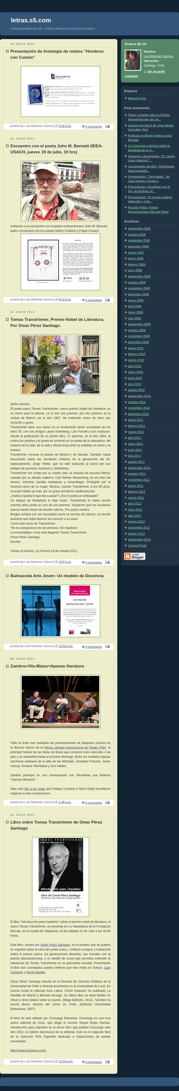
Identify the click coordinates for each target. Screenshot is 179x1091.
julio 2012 (134, 515)
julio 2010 (134, 384)
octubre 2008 (137, 282)
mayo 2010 (135, 372)
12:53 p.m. (66, 646)
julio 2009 (134, 318)
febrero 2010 (136, 354)
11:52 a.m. (66, 1061)
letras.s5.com (137, 98)
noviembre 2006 (139, 240)
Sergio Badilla (35, 972)
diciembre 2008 (138, 294)
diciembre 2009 (138, 342)
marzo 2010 (136, 360)
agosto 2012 (136, 521)
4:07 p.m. (65, 562)
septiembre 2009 (139, 324)
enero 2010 (135, 348)
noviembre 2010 (139, 408)
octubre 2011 (137, 473)
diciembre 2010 (138, 414)
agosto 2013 (136, 533)
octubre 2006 (137, 234)
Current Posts (137, 545)
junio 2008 (135, 270)
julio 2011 (134, 456)
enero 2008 (135, 258)
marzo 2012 (136, 498)
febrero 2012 (136, 491)
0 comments (93, 126)
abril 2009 (134, 306)
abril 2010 (134, 366)
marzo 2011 (136, 432)
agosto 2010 (136, 390)
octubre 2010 (137, 402)
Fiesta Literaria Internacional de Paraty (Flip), (75, 747)
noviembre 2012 (139, 527)
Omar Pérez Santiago (55, 945)
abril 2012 (134, 503)
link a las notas (34, 789)
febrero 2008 (136, 264)
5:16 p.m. (65, 126)
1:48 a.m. (65, 802)
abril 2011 (134, 438)
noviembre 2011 (139, 480)
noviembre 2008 (139, 288)
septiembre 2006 (139, 228)
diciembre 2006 (138, 246)
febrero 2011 (136, 426)
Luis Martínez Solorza (158, 56)
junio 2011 (135, 450)
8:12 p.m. (65, 299)
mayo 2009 (135, 312)
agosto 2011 (136, 462)
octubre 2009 (137, 330)
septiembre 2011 (139, 468)
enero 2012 (135, 486)
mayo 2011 (135, 444)
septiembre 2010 (139, 396)
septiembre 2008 (139, 276)
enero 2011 (135, 420)
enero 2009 (135, 300)
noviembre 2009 (139, 336)
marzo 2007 (136, 252)
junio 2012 (135, 509)
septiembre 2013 (139, 539)
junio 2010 (135, 378)
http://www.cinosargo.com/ (28, 1050)
